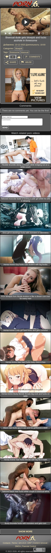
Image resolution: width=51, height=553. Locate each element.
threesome (14, 52)
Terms (14, 543)
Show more (25, 531)
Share (13, 62)
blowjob (18, 48)
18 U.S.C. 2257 (25, 543)
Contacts (6, 543)
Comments (34, 57)
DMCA (18, 546)
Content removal (40, 543)
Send (5, 128)
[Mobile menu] (2, 3)
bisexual (24, 52)
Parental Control (29, 546)
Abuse (28, 62)
